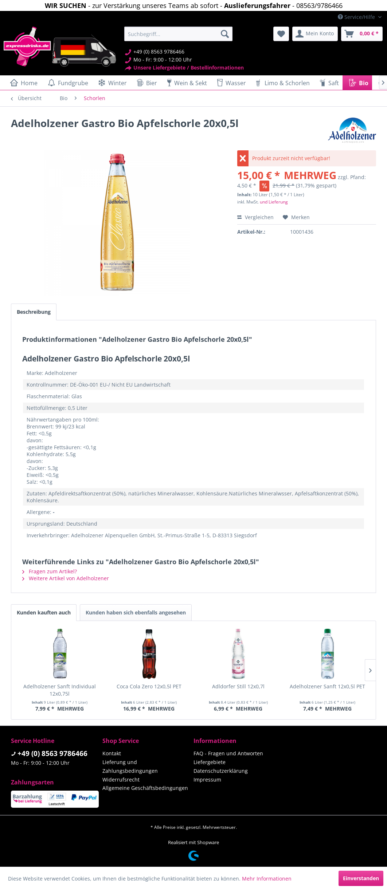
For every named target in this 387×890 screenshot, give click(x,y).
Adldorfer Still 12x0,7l (238, 686)
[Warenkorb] (362, 34)
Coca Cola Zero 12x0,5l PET (149, 686)
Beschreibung (34, 311)
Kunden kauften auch (44, 612)
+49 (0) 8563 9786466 (52, 753)
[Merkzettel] (281, 34)
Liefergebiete (209, 762)
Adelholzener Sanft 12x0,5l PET (327, 686)
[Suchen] (224, 34)
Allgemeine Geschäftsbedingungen (145, 787)
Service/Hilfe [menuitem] (357, 16)
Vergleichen (255, 217)
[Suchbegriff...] (178, 34)
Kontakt (111, 753)
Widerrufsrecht (121, 779)
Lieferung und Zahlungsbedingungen (130, 766)
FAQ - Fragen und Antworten (228, 753)
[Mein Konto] (315, 34)
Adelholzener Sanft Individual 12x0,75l (59, 690)
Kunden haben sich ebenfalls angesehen (136, 612)
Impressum (207, 779)
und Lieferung (274, 202)
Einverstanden (361, 878)
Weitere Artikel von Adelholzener (65, 578)
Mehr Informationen (267, 878)
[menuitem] (178, 34)
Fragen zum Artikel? (49, 571)
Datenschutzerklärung (220, 770)
